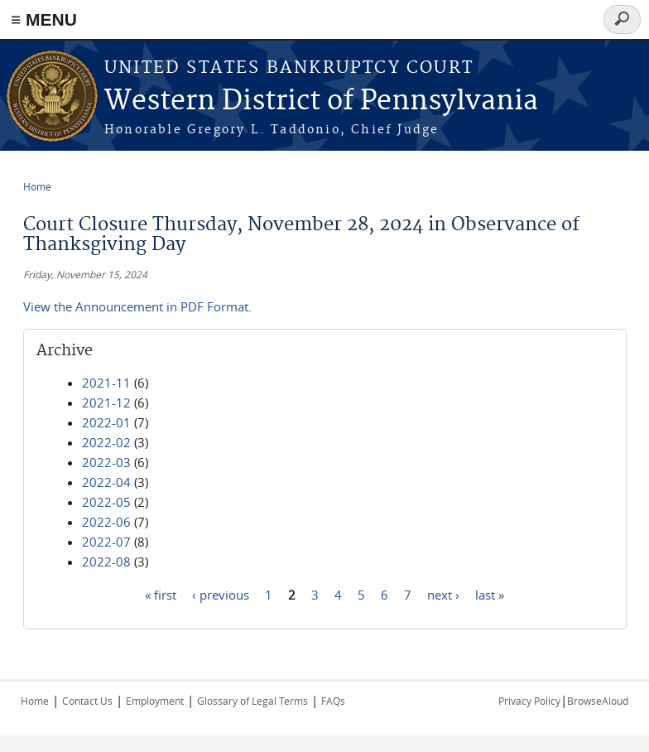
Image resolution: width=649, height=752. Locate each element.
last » (489, 594)
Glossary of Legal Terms (252, 700)
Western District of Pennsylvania (321, 101)
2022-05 (106, 502)
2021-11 (106, 382)
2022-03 (106, 462)
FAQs (333, 700)
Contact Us (87, 700)
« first (160, 594)
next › (443, 594)
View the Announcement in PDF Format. (137, 306)
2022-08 (106, 561)
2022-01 (106, 422)
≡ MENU (44, 19)
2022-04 (106, 482)
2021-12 (106, 402)
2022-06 (106, 521)
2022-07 (106, 541)
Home (37, 186)
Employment (155, 700)
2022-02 (106, 442)
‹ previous (220, 594)
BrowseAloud (597, 700)
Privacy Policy (529, 700)
